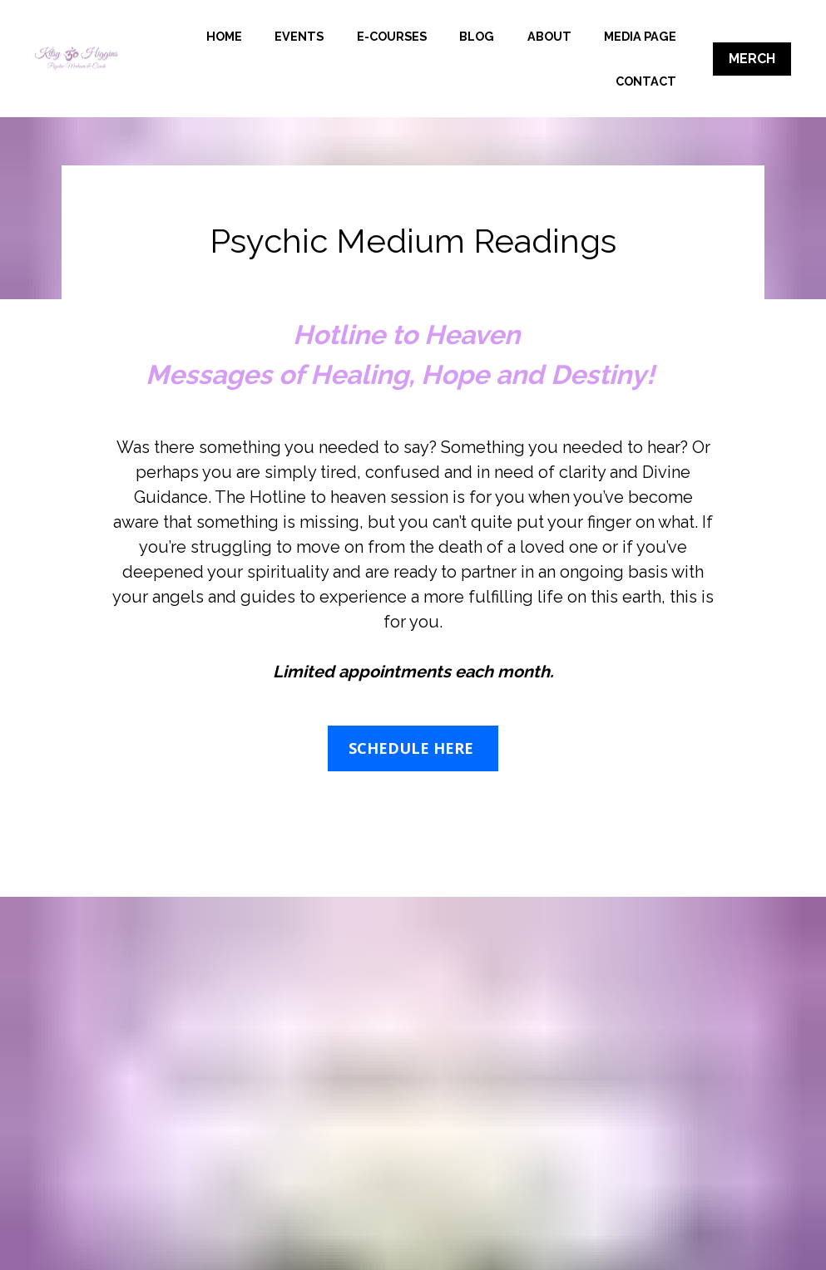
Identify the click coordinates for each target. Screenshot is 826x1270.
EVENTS (404, 36)
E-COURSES (497, 36)
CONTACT (646, 81)
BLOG (582, 36)
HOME (329, 36)
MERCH (752, 58)
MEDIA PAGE (547, 81)
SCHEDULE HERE (413, 748)
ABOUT (654, 36)
